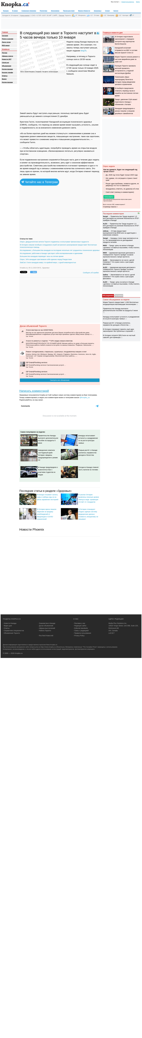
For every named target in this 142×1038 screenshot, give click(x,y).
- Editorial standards (80, 628)
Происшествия (68, 11)
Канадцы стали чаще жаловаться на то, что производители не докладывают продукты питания (120, 240)
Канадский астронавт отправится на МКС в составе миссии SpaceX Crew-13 (126, 50)
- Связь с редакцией (80, 630)
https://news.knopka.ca (48, 647)
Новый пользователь (127, 2)
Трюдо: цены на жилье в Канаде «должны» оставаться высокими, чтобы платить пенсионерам (121, 247)
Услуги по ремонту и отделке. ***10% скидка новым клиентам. (49, 341)
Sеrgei (105, 216)
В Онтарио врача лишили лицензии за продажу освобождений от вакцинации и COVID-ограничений (46, 514)
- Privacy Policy (78, 636)
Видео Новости (84, 11)
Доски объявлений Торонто (33, 326)
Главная (5, 32)
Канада (6, 11)
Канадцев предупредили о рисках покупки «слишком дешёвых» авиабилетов (125, 111)
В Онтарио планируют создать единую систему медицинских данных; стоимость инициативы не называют (88, 514)
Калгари (125, 15)
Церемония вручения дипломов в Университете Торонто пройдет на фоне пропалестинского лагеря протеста (119, 255)
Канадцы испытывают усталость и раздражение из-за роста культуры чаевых (121, 318)
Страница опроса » (110, 207)
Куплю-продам (7, 69)
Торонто (68, 15)
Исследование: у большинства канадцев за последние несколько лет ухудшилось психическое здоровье (60, 250)
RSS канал (6, 45)
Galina (105, 275)
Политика (43, 11)
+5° (76, 15)
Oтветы (4, 76)
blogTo (83, 50)
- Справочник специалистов (13, 630)
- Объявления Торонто (11, 633)
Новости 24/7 (6, 59)
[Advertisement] (71, 24)
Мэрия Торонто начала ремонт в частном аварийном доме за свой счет (127, 59)
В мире (15, 11)
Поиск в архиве (7, 39)
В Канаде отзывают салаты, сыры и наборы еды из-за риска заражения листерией (47, 497)
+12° (105, 15)
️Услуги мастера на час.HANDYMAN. (39, 330)
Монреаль (82, 15)
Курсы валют (25, 15)
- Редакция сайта (79, 626)
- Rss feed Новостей (45, 636)
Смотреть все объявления (59, 380)
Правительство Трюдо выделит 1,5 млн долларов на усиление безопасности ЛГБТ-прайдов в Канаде (121, 218)
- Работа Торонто (44, 630)
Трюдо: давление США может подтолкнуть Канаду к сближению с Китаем (126, 102)
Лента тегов (6, 42)
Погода (61, 15)
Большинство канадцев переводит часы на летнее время (41, 256)
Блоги (116, 11)
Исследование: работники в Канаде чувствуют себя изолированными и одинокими (51, 253)
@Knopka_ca (85, 397)
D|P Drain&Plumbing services (36, 362)
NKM (105, 245)
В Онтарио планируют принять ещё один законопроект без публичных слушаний (118, 330)
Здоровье (97, 11)
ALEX (105, 224)
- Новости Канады (9, 623)
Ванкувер (110, 15)
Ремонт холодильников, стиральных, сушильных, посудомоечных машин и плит (56, 352)
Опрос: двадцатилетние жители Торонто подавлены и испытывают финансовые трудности (54, 242)
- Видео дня (7, 626)
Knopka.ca (5, 49)
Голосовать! (108, 197)
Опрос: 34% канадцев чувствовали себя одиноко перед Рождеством (46, 259)
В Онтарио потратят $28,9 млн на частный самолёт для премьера (119, 336)
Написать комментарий (34, 390)
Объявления (6, 66)
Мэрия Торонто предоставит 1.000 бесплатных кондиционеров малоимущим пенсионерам (120, 303)
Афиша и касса (7, 56)
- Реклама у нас (79, 623)
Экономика (55, 11)
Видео (4, 79)
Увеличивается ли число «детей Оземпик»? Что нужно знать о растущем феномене (118, 262)
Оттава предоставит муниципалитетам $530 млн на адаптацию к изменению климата (119, 233)
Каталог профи (7, 72)
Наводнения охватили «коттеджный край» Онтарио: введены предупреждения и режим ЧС (48, 455)
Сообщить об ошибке (91, 273)
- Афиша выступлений (46, 628)
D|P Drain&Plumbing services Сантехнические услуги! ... (46, 365)
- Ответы (6, 628)
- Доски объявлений (45, 626)
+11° (91, 15)
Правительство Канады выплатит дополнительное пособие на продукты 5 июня (120, 309)
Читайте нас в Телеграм (39, 182)
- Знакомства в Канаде (46, 623)
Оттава (96, 15)
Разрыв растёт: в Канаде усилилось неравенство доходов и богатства (87, 452)
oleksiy (105, 231)
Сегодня (5, 35)
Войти (138, 2)
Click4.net (5, 62)
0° (133, 15)
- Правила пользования (82, 633)
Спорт (107, 11)
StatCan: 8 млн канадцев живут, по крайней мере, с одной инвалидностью (48, 262)
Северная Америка (28, 11)
